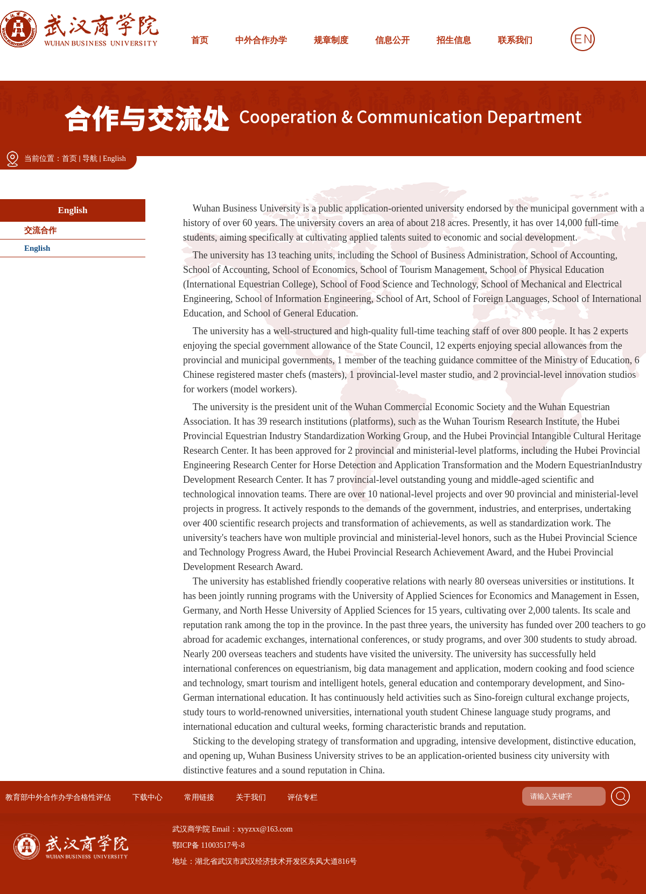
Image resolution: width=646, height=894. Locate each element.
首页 (69, 158)
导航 (89, 158)
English (114, 158)
